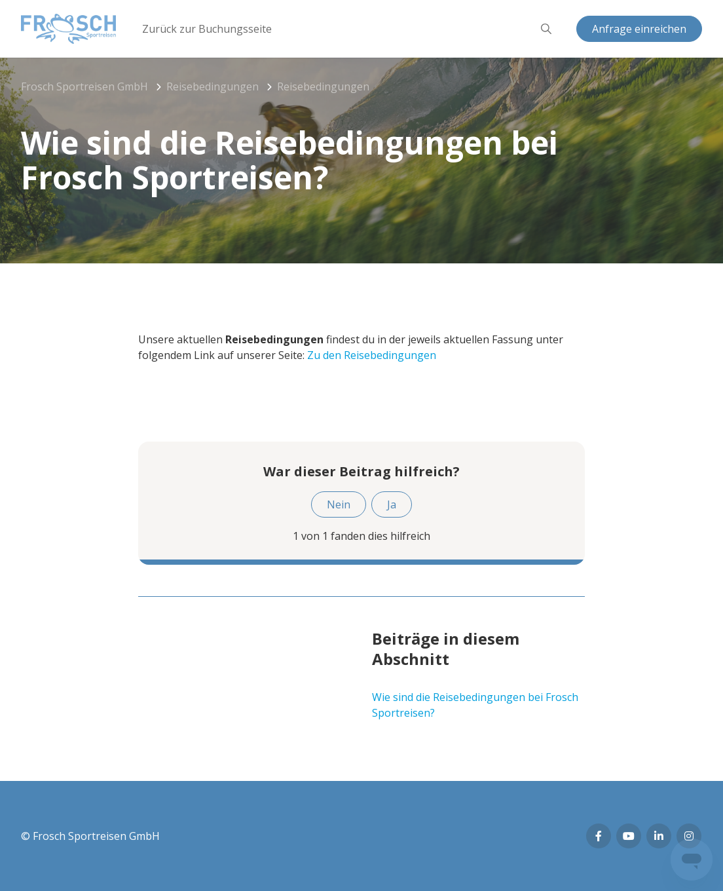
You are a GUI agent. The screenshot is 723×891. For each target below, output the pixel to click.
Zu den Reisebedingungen (371, 355)
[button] (546, 29)
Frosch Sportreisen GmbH (84, 86)
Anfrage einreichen (639, 29)
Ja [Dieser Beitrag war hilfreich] (391, 504)
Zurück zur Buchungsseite (207, 29)
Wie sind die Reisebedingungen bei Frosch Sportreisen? (475, 705)
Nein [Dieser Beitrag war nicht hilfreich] (338, 504)
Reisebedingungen (212, 86)
